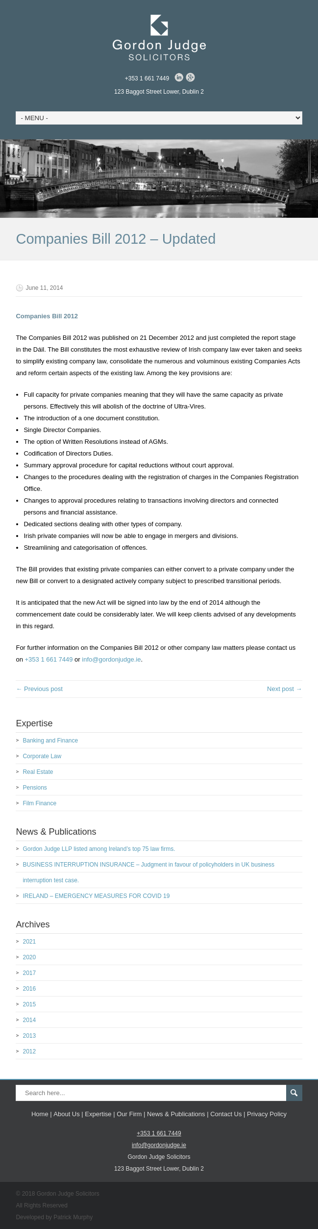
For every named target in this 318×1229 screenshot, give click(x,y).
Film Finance (39, 803)
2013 (29, 1035)
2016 (29, 988)
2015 (29, 1004)
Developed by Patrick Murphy (54, 1217)
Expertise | (100, 1114)
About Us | (68, 1114)
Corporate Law (42, 756)
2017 (29, 973)
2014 (29, 1020)
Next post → (284, 688)
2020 (29, 957)
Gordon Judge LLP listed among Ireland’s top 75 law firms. (99, 848)
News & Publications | (178, 1114)
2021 (29, 941)
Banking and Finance (50, 740)
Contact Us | (227, 1114)
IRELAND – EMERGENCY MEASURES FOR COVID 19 (96, 896)
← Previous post (39, 688)
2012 (29, 1051)
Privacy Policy (267, 1114)
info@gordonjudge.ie (111, 659)
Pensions (35, 787)
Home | (41, 1114)
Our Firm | (131, 1114)
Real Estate (38, 771)
